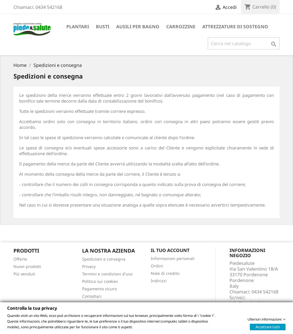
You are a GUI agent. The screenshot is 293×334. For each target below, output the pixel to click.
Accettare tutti (268, 326)
